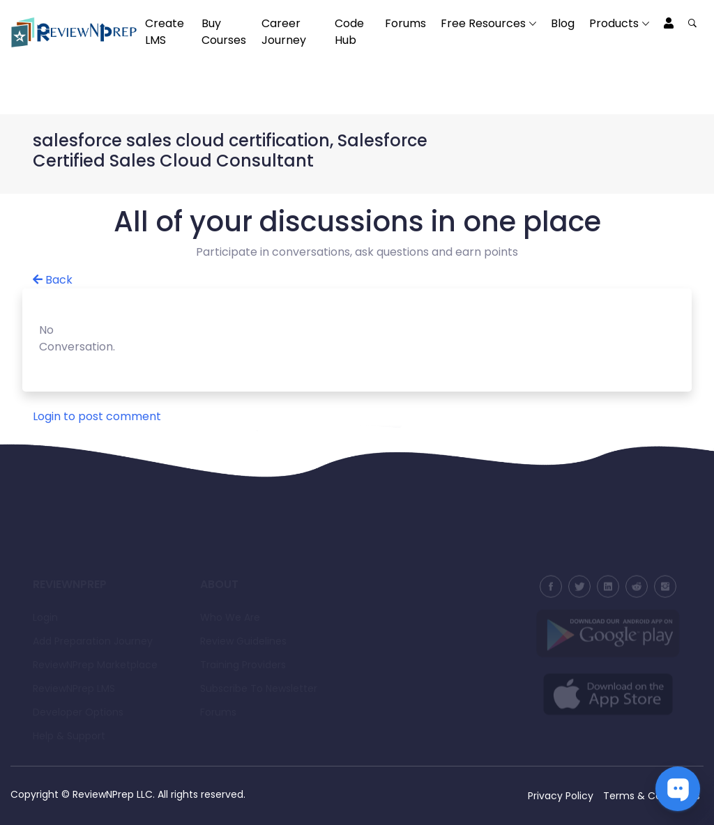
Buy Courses (224, 31)
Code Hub (349, 31)
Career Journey (283, 31)
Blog (563, 23)
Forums (405, 23)
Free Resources (483, 23)
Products (614, 23)
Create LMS (164, 31)
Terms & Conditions (651, 796)
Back (53, 280)
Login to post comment (97, 416)
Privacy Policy (560, 796)
